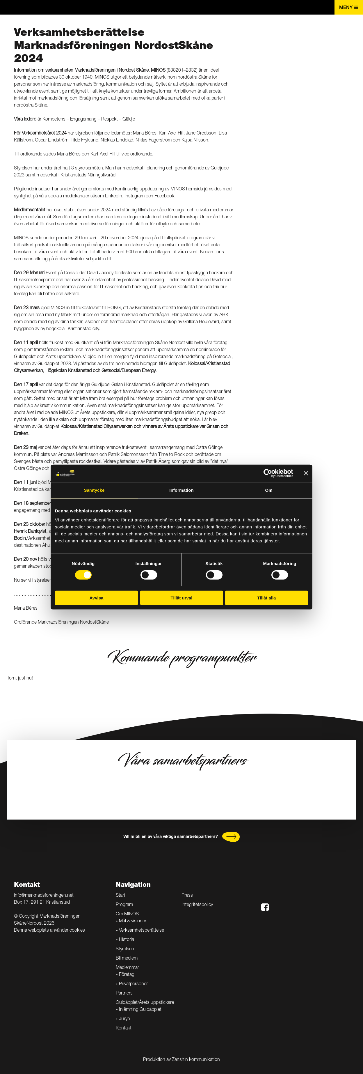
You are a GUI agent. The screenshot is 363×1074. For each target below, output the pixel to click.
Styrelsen (125, 949)
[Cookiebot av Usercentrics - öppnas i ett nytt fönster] (267, 473)
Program (124, 905)
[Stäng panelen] (306, 473)
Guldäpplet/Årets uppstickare (145, 1003)
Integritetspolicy (197, 905)
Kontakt (123, 1028)
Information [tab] (181, 489)
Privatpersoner (133, 984)
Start (120, 895)
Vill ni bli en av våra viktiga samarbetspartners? (170, 837)
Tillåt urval (182, 597)
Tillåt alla (266, 597)
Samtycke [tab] (94, 489)
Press (187, 895)
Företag (126, 975)
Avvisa (97, 597)
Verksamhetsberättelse (141, 930)
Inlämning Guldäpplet (140, 1010)
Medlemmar (127, 968)
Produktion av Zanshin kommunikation (181, 1060)
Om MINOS (127, 914)
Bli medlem (127, 958)
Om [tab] (268, 489)
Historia (126, 940)
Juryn (124, 1019)
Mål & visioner (132, 921)
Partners (124, 993)
